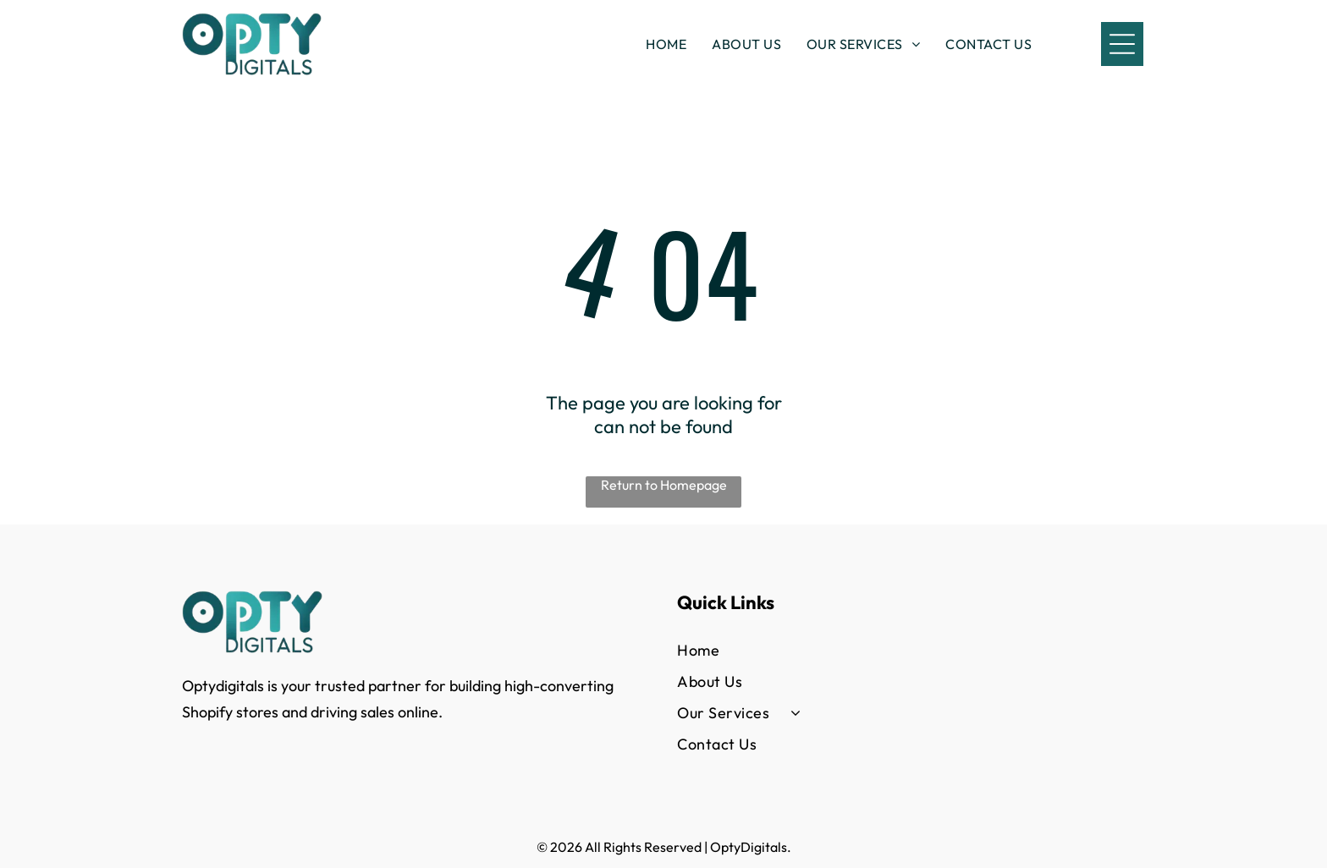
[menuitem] (666, 44)
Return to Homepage (664, 484)
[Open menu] (1122, 44)
